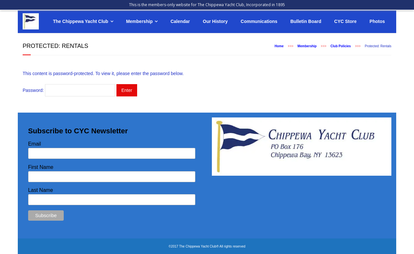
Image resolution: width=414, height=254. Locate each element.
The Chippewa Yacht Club (80, 21)
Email (34, 144)
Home (279, 46)
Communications (259, 21)
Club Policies (341, 46)
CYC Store (345, 21)
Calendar (180, 21)
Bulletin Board (305, 21)
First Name (40, 167)
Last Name (40, 190)
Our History (215, 21)
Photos (377, 21)
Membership (139, 21)
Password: (69, 90)
